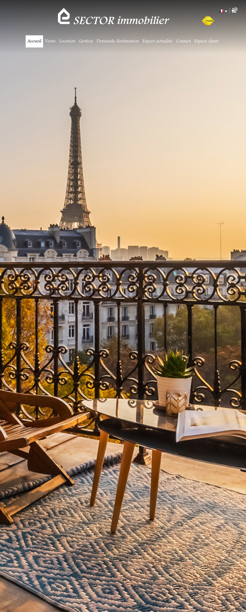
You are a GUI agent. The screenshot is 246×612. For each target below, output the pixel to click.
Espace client (206, 41)
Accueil (34, 41)
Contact (183, 41)
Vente (50, 41)
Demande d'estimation (118, 41)
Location (67, 41)
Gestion (86, 41)
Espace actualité (157, 41)
